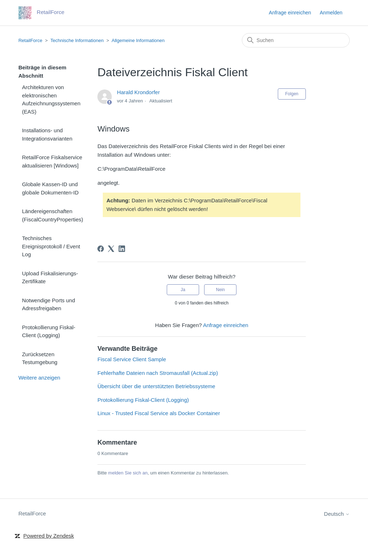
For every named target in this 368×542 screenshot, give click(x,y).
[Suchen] (296, 40)
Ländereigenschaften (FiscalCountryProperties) (52, 215)
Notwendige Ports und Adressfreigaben (48, 304)
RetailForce (30, 40)
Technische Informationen (77, 40)
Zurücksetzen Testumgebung (39, 358)
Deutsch (337, 514)
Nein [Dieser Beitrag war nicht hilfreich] (220, 289)
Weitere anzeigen (39, 378)
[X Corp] (111, 248)
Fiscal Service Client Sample (131, 359)
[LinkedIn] (122, 248)
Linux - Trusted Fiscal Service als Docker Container (158, 413)
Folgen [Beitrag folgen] (292, 93)
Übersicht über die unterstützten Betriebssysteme (156, 386)
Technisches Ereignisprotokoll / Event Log (51, 246)
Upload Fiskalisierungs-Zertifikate (50, 277)
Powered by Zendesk (48, 536)
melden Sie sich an (128, 473)
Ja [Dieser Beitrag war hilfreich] (183, 289)
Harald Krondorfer (138, 92)
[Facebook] (100, 248)
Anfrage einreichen (290, 12)
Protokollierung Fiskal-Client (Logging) (48, 331)
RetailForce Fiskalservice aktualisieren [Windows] (52, 161)
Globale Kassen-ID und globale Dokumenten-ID (50, 188)
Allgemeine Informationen (138, 40)
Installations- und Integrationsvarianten (47, 134)
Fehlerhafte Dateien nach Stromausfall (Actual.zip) (157, 373)
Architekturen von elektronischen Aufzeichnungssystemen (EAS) (51, 99)
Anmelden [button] (331, 12)
